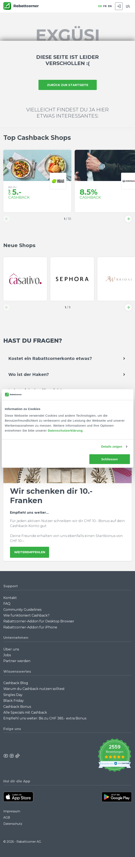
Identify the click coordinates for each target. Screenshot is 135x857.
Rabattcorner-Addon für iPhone (30, 627)
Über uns (11, 649)
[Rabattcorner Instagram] (12, 755)
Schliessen (109, 459)
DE (100, 6)
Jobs (7, 655)
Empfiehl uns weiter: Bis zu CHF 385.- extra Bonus (44, 718)
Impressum (11, 811)
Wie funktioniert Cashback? (26, 615)
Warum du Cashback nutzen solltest (34, 689)
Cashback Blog (15, 683)
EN (110, 6)
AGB (6, 817)
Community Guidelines (22, 610)
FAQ (6, 604)
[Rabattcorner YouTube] (6, 755)
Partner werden (16, 661)
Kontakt (10, 598)
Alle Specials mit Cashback (25, 712)
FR (105, 6)
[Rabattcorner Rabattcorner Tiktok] (17, 755)
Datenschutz (12, 824)
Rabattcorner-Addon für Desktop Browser (38, 621)
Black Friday (13, 701)
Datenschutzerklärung (65, 430)
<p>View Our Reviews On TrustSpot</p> (114, 756)
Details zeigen (111, 446)
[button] (6, 218)
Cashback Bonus (17, 707)
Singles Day (12, 695)
